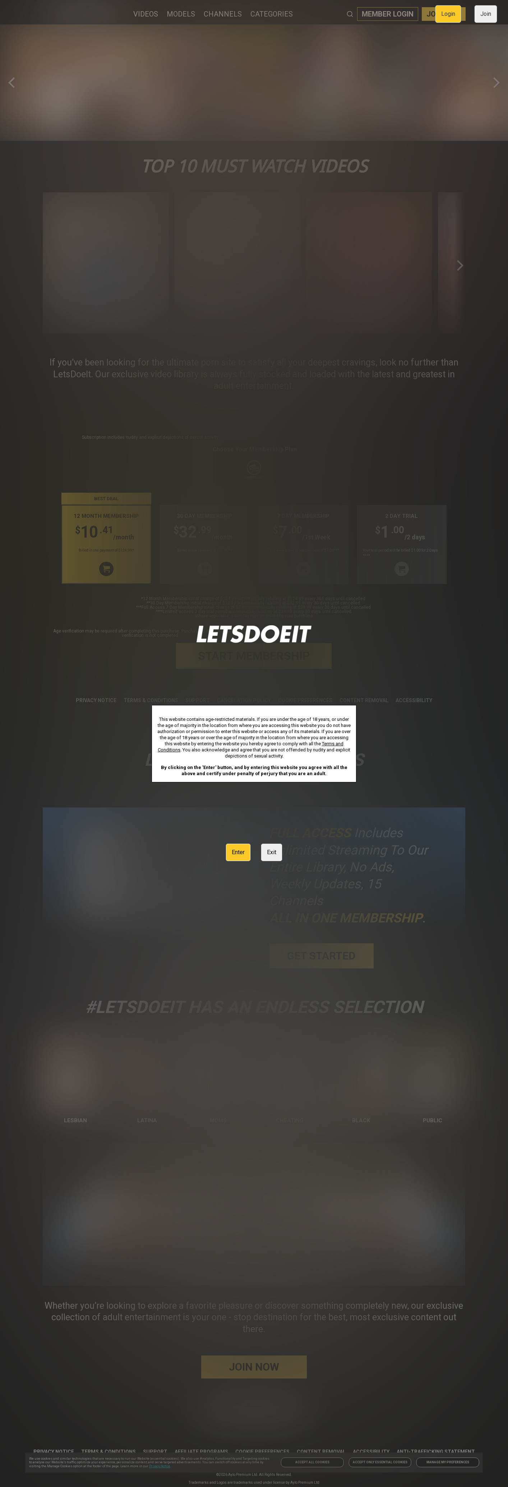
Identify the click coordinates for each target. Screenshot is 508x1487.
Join (485, 13)
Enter (238, 852)
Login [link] (448, 13)
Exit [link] (271, 852)
